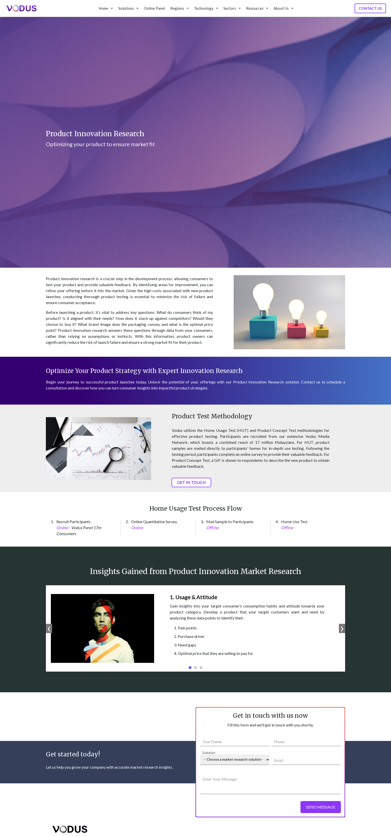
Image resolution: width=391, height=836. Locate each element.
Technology (206, 8)
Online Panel (154, 8)
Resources (257, 8)
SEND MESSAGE (320, 807)
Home (105, 8)
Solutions (128, 8)
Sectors (232, 8)
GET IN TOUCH (191, 482)
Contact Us (370, 8)
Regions (179, 8)
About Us (283, 8)
